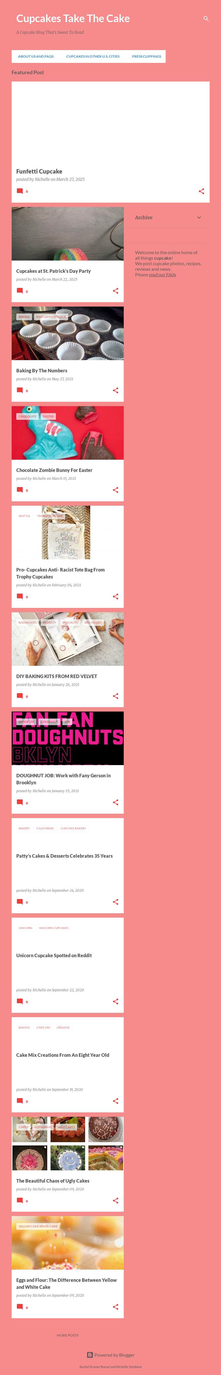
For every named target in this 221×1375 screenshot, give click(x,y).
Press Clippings (144, 56)
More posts (67, 1335)
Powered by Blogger (110, 1355)
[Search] (206, 19)
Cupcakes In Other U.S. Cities (91, 56)
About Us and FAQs (34, 56)
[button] (201, 192)
